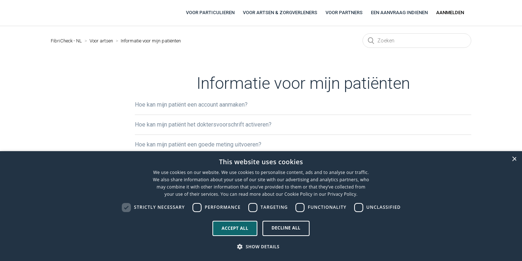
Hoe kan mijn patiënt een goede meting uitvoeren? (198, 144)
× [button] (514, 159)
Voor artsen (101, 41)
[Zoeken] (416, 40)
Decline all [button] (286, 228)
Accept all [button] (234, 228)
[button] (261, 246)
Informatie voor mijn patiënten (151, 41)
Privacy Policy (342, 194)
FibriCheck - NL (66, 41)
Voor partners (344, 12)
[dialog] (261, 206)
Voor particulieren (210, 12)
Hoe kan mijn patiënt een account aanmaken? (191, 104)
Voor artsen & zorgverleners (280, 12)
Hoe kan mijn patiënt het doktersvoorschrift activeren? (203, 124)
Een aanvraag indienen (399, 12)
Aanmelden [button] (450, 12)
